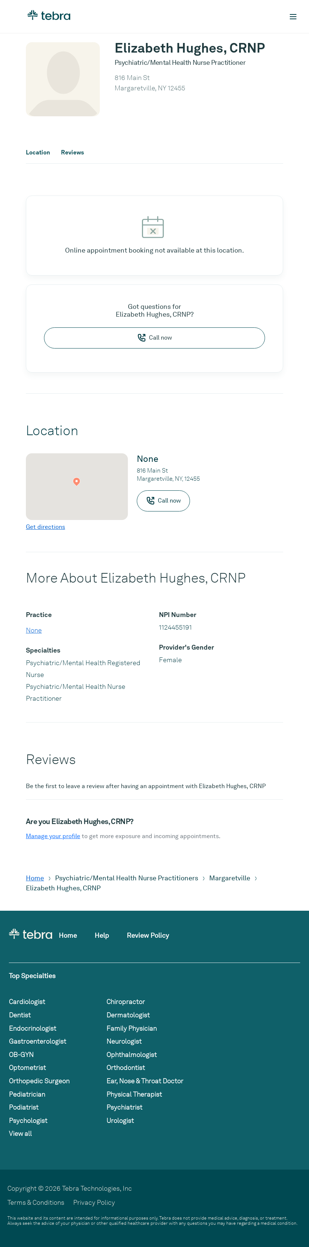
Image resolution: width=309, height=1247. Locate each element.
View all (20, 1133)
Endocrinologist (32, 1028)
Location (38, 153)
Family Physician (131, 1028)
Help (102, 935)
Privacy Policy (94, 1202)
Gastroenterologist (37, 1041)
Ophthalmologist (131, 1054)
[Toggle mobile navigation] (293, 17)
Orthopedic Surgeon (39, 1081)
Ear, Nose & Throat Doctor (144, 1081)
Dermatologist (128, 1015)
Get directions (45, 526)
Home (35, 878)
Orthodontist (125, 1067)
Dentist (20, 1015)
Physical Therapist (134, 1094)
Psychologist (28, 1120)
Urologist (120, 1120)
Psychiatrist (124, 1107)
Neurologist (124, 1041)
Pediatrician (27, 1094)
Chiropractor (125, 1002)
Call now (154, 337)
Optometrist (27, 1067)
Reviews (72, 153)
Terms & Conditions (35, 1202)
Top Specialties (32, 976)
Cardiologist (27, 1002)
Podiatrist (23, 1107)
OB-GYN (21, 1054)
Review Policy (148, 935)
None (34, 630)
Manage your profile (53, 836)
